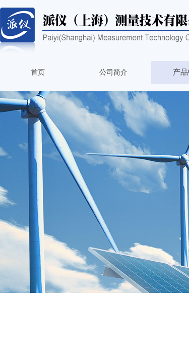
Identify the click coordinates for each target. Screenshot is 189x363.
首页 (38, 72)
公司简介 (113, 72)
